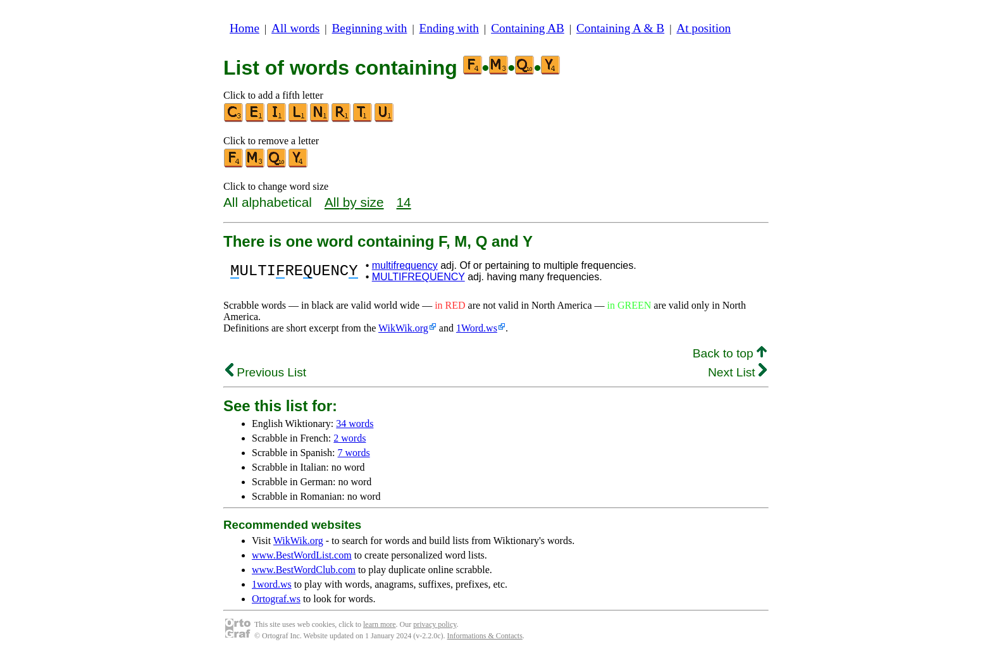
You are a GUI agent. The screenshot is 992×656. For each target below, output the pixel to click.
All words (295, 28)
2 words (349, 438)
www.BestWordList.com (302, 555)
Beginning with (369, 28)
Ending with (449, 28)
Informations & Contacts (485, 635)
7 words (354, 452)
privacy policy (434, 624)
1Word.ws (476, 328)
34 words (354, 423)
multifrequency (405, 265)
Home (244, 28)
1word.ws (272, 584)
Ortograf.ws (276, 598)
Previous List (265, 372)
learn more (379, 624)
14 (404, 202)
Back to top (730, 353)
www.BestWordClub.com (304, 569)
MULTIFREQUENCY (418, 276)
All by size (354, 202)
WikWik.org (403, 328)
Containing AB (527, 28)
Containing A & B (620, 28)
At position (703, 28)
